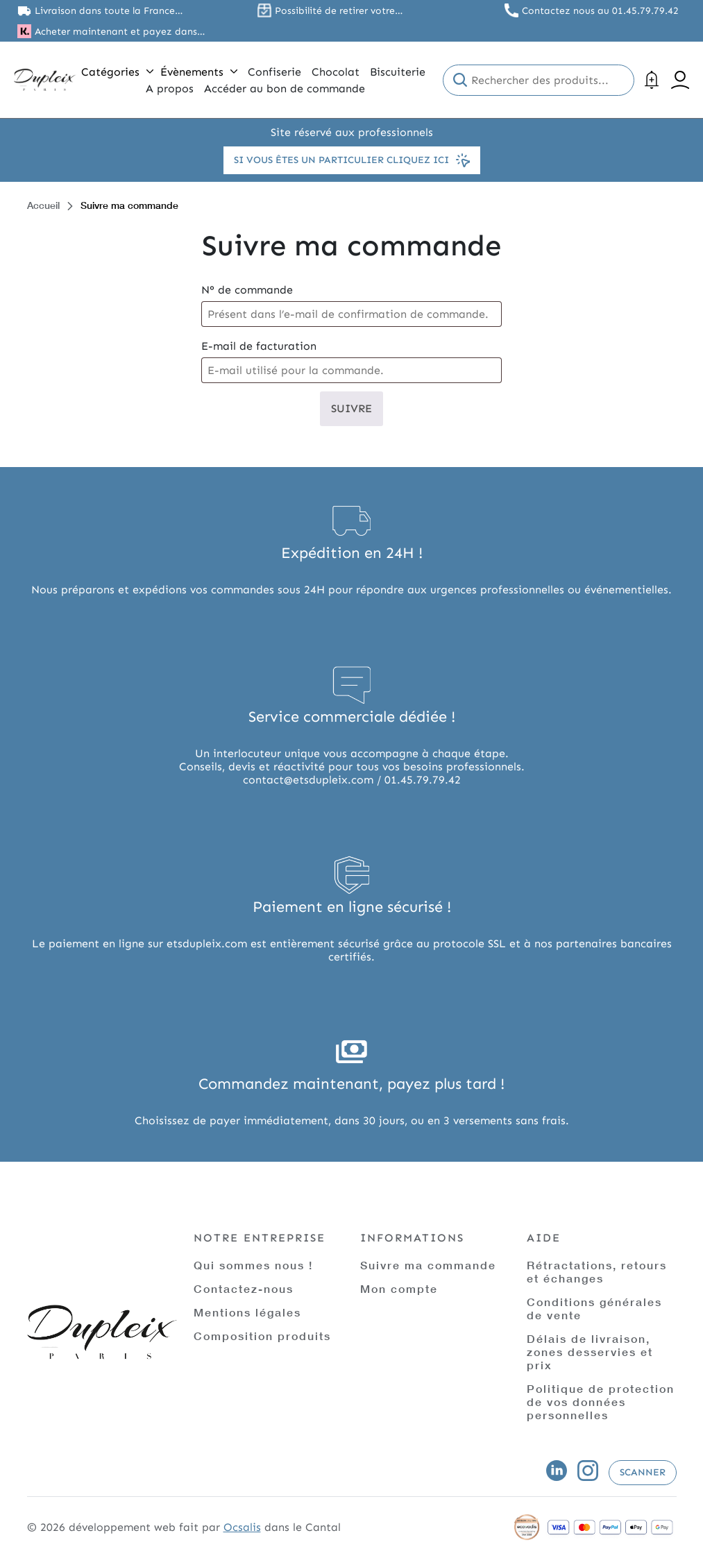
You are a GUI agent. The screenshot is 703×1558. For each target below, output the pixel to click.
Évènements (198, 71)
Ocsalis (242, 1527)
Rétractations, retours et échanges (597, 1271)
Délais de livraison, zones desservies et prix (590, 1351)
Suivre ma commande (428, 1264)
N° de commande (247, 289)
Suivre (351, 408)
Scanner (643, 1472)
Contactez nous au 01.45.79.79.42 (600, 11)
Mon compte (399, 1288)
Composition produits (262, 1335)
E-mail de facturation (258, 346)
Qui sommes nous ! (253, 1264)
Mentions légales (247, 1312)
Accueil (43, 205)
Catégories (117, 71)
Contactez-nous (244, 1288)
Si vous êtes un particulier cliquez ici (352, 160)
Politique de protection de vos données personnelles (601, 1401)
